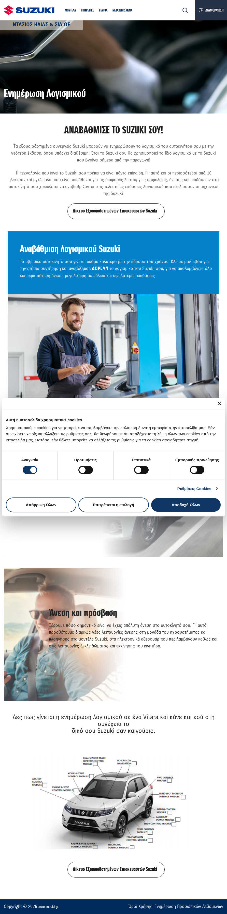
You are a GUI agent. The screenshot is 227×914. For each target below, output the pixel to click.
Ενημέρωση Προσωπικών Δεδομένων (188, 906)
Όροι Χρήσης (140, 906)
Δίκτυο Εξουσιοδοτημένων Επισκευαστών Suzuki (115, 211)
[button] (70, 10)
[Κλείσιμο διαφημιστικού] (219, 403)
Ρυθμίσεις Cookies (194, 488)
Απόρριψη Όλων (41, 505)
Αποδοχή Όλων (186, 505)
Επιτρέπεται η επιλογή (113, 505)
